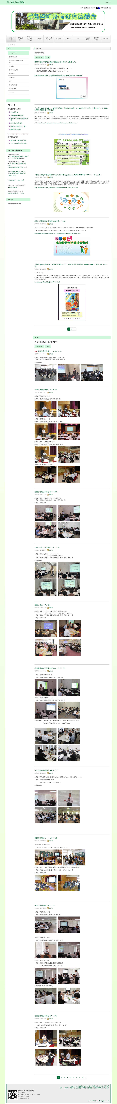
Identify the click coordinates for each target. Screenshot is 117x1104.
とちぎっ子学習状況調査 (19, 143)
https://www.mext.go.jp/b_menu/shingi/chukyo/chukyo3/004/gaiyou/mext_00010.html (58, 75)
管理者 (50, 64)
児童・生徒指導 (64, 1088)
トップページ (73, 1086)
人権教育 (78, 1088)
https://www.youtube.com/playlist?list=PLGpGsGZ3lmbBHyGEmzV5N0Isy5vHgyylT (58, 233)
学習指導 (106, 1086)
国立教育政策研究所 (17, 115)
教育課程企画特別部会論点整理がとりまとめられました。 (56, 62)
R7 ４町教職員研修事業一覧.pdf (18, 156)
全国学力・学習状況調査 (19, 140)
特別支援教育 (90, 1088)
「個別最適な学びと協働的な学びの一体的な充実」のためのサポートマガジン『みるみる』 (68, 175)
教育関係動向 (99, 1088)
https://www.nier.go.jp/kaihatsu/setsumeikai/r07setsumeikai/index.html (57, 123)
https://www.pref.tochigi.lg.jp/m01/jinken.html (47, 282)
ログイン (108, 2)
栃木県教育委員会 (16, 123)
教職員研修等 (82, 1086)
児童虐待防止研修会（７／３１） (47, 492)
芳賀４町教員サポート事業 (95, 1086)
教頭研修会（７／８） (43, 605)
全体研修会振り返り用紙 (16, 167)
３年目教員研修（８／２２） (45, 905)
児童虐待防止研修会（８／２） (46, 1016)
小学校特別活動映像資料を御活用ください (50, 221)
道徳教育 (72, 1088)
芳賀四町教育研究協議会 (15, 2)
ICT (84, 1088)
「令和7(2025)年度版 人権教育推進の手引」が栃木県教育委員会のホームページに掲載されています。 (71, 265)
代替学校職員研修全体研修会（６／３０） (50, 668)
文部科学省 (14, 112)
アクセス (106, 1088)
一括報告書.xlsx (15, 158)
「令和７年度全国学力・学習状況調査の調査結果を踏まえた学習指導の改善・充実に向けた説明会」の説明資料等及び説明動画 (72, 109)
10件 (48, 346)
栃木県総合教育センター (19, 126)
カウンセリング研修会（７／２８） (48, 547)
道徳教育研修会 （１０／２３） (50, 351)
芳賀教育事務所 (16, 129)
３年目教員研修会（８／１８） (46, 390)
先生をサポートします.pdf (16, 180)
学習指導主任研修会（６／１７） (47, 770)
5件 (47, 57)
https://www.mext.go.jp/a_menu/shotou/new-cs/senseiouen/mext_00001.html (56, 187)
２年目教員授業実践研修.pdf (17, 172)
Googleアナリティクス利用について (98, 1101)
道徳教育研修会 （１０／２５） (47, 838)
